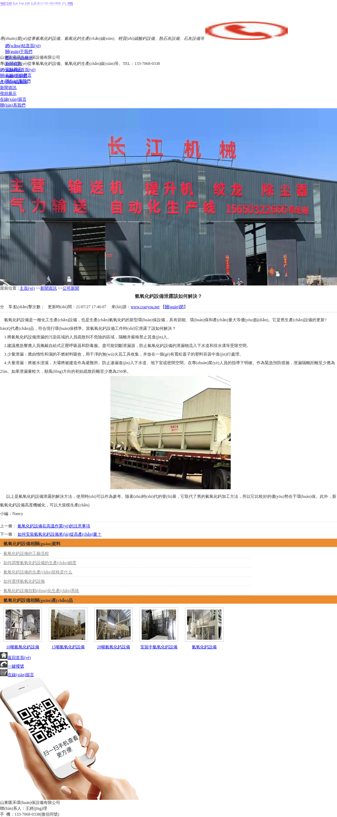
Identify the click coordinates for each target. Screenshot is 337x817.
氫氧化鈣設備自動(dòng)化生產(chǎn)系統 (41, 590)
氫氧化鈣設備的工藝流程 (26, 553)
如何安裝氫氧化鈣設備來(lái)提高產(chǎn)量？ (59, 534)
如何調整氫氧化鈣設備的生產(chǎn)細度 (39, 562)
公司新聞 (71, 288)
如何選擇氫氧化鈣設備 (24, 581)
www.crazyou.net (145, 306)
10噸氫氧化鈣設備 (22, 647)
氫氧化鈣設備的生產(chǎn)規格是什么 (37, 572)
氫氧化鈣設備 (204, 647)
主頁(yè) (27, 288)
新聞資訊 (48, 288)
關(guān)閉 (174, 306)
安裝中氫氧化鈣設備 (158, 647)
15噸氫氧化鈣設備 (68, 647)
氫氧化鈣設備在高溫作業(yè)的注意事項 (54, 526)
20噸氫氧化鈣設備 (113, 647)
